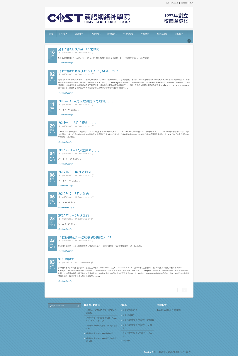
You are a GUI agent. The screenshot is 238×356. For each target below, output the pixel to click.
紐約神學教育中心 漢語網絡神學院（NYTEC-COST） (173, 352)
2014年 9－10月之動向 (74, 172)
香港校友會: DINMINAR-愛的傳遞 (99, 333)
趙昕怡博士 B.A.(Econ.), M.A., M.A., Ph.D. (88, 71)
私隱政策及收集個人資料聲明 (169, 310)
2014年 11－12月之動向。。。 (79, 150)
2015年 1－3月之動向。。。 (78, 123)
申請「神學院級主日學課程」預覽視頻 (138, 320)
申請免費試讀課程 (130, 310)
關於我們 (64, 34)
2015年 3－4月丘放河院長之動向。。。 (86, 101)
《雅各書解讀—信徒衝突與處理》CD (84, 237)
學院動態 (146, 34)
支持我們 (180, 34)
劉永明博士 (66, 259)
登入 (191, 3)
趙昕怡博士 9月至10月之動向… (80, 49)
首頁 (167, 3)
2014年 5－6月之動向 (73, 215)
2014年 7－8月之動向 (73, 194)
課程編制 (112, 34)
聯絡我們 (184, 3)
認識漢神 (80, 34)
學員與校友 (129, 34)
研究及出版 (163, 34)
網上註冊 (175, 3)
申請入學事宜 (128, 315)
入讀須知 (96, 34)
